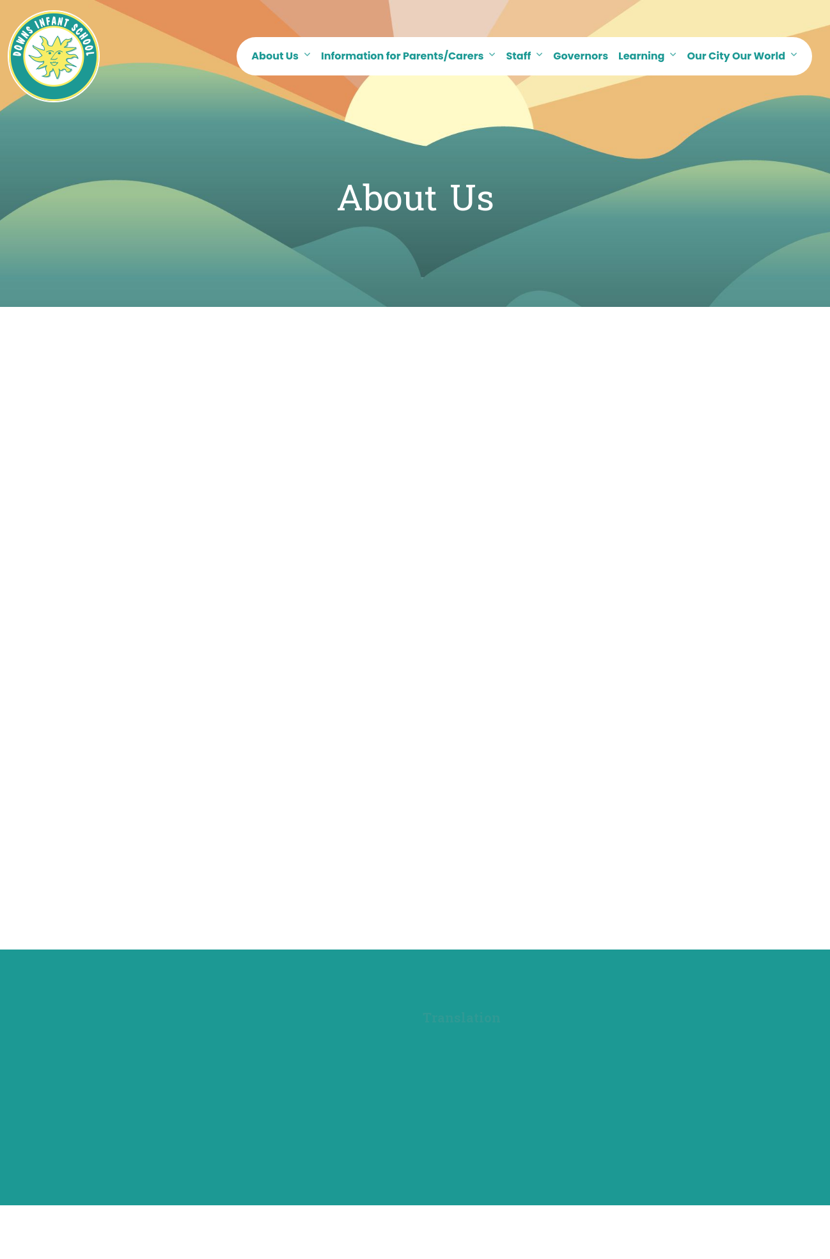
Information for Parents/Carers (402, 56)
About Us (275, 56)
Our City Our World (736, 56)
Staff (518, 56)
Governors (580, 56)
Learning (641, 56)
